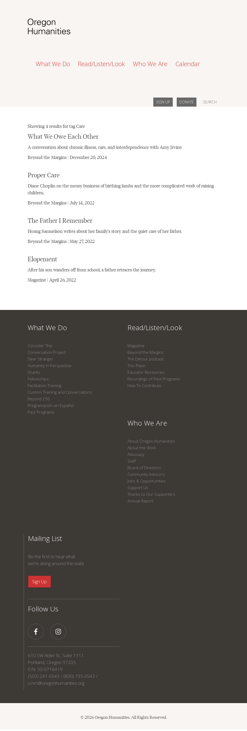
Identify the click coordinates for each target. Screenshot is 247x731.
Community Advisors (146, 474)
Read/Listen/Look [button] (101, 64)
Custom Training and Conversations (60, 392)
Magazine (135, 345)
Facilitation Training (44, 385)
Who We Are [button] (150, 64)
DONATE (186, 101)
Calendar (187, 64)
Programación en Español (51, 405)
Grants (34, 372)
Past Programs (41, 412)
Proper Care (44, 174)
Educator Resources (145, 372)
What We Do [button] (53, 64)
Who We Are (147, 423)
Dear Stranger (40, 359)
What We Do (47, 327)
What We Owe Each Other (63, 136)
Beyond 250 (39, 398)
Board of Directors (144, 467)
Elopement (42, 258)
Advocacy (135, 454)
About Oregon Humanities (151, 441)
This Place (136, 365)
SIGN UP (163, 101)
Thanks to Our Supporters (151, 494)
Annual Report (140, 500)
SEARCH (210, 101)
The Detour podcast (145, 359)
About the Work (141, 447)
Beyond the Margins (145, 352)
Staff (131, 461)
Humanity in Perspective (50, 365)
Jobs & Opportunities (146, 481)
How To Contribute (144, 385)
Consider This (40, 345)
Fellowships (38, 378)
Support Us (137, 487)
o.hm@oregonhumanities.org (56, 683)
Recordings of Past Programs (153, 378)
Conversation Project (47, 352)
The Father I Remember (60, 220)
